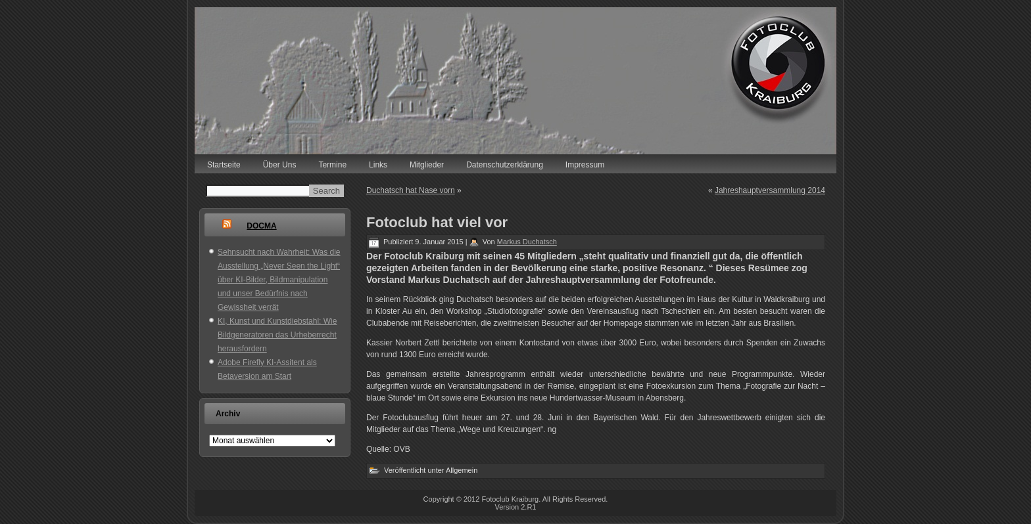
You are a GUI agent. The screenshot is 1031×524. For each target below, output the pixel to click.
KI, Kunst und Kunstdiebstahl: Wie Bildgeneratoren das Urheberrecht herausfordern (277, 335)
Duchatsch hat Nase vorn (410, 190)
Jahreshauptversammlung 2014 (770, 190)
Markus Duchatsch (527, 242)
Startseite (224, 164)
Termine (332, 164)
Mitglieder (427, 164)
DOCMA (261, 225)
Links (378, 164)
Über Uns (280, 164)
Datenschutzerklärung (504, 164)
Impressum (584, 164)
